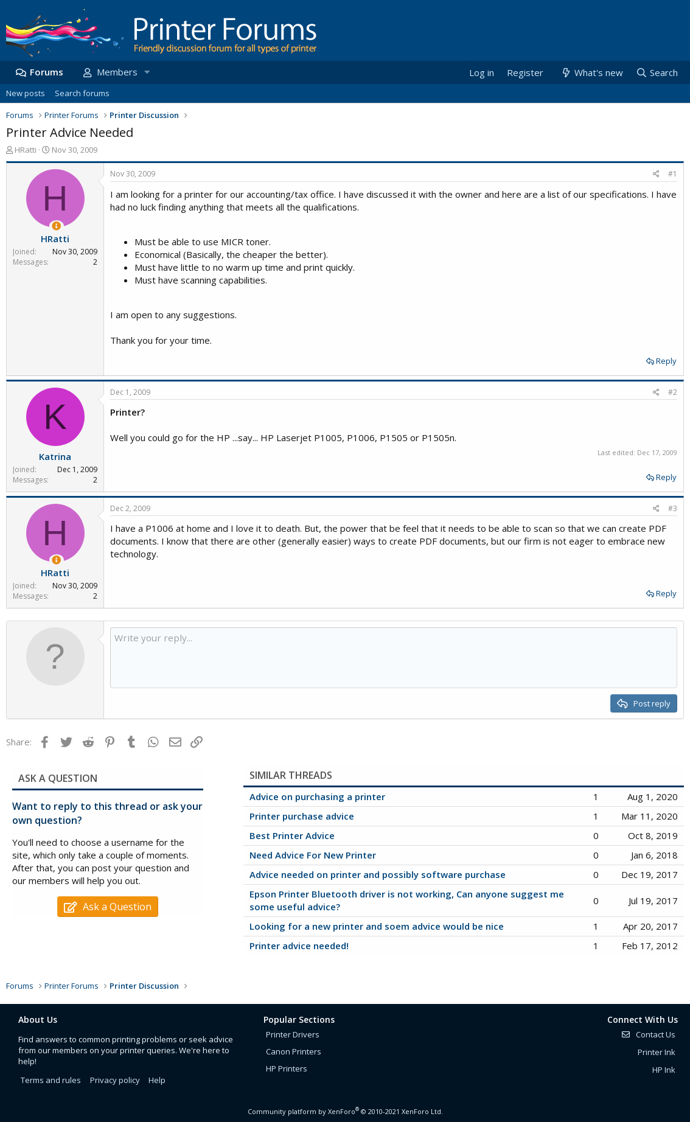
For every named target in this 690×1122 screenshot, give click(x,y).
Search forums (82, 93)
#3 (672, 508)
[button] (146, 72)
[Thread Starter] (56, 226)
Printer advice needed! (299, 945)
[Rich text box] (393, 657)
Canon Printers (293, 1051)
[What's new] (591, 72)
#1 (672, 174)
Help (157, 1080)
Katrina (55, 456)
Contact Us (648, 1034)
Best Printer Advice (292, 835)
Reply (666, 360)
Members (117, 72)
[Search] (656, 72)
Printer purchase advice (301, 816)
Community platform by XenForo (345, 1111)
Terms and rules (51, 1080)
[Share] (656, 174)
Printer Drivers (292, 1034)
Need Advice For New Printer (312, 855)
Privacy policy (115, 1080)
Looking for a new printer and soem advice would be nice (376, 926)
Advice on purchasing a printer (317, 796)
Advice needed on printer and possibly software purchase (377, 874)
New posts (25, 93)
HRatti (26, 149)
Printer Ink (656, 1052)
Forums (46, 72)
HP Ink (663, 1069)
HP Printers (286, 1068)
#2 (672, 392)
